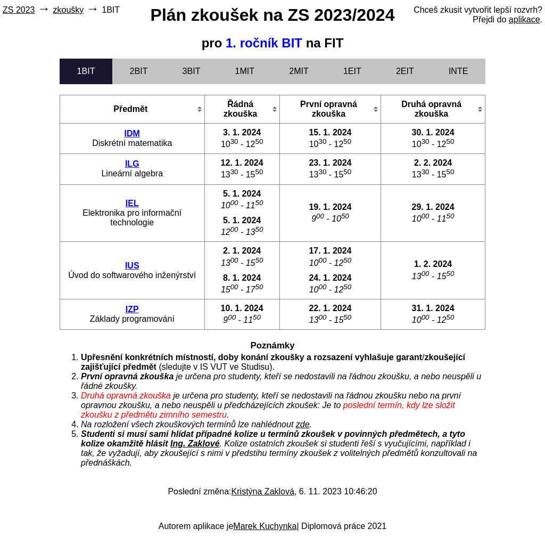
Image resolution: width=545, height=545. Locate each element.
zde (303, 424)
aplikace (524, 19)
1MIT (244, 71)
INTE (458, 71)
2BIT (139, 71)
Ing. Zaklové (194, 443)
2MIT (298, 71)
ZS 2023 (19, 9)
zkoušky (68, 9)
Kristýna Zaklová (263, 491)
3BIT (192, 71)
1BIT (86, 71)
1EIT (352, 71)
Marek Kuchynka (264, 526)
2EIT (405, 71)
